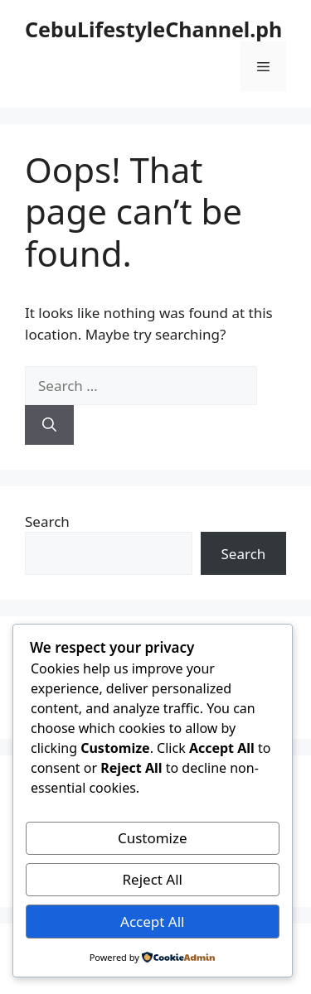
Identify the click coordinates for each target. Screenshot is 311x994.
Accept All (152, 921)
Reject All (153, 879)
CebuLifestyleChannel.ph (153, 29)
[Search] (49, 425)
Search (47, 521)
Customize (152, 837)
